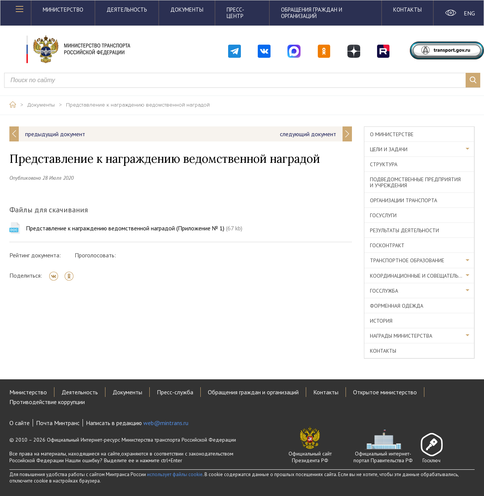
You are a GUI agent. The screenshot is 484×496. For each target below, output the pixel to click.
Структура (383, 164)
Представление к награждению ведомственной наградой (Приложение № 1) (134, 228)
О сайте (19, 423)
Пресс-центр (235, 13)
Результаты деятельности (404, 230)
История (381, 320)
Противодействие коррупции (47, 402)
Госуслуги (383, 215)
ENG (469, 13)
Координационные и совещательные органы (422, 275)
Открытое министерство (385, 392)
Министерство (63, 9)
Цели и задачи (388, 149)
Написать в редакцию (137, 423)
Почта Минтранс (58, 423)
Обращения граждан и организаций (311, 13)
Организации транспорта (403, 200)
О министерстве (391, 134)
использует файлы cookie (175, 474)
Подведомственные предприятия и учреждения (415, 182)
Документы (186, 9)
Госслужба (384, 290)
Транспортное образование (407, 260)
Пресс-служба (175, 392)
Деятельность (127, 9)
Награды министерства (401, 335)
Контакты (407, 9)
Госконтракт (387, 245)
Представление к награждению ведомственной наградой (138, 105)
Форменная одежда (396, 305)
